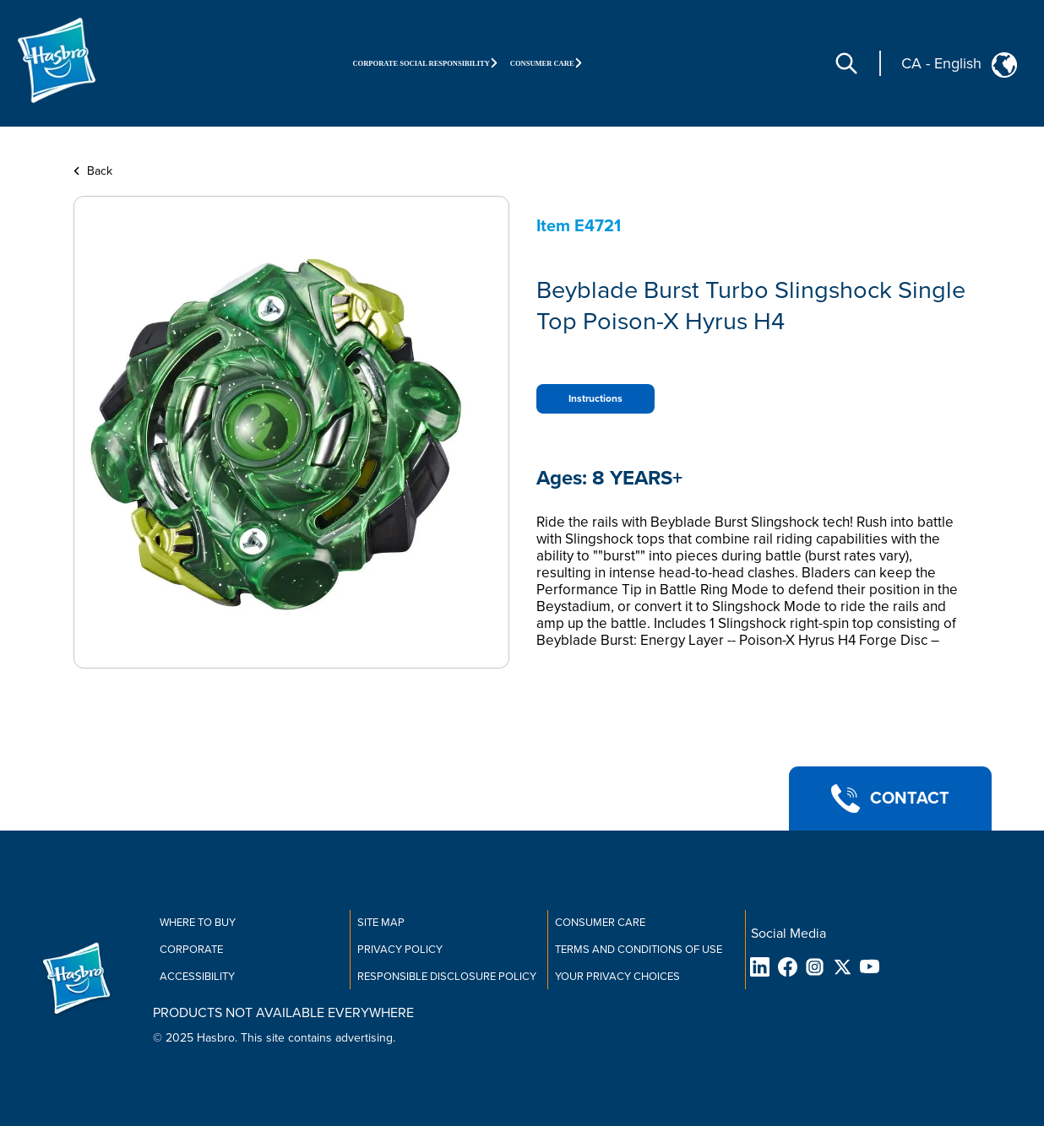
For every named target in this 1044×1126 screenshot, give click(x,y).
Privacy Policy (400, 949)
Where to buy (198, 922)
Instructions (595, 398)
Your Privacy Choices (617, 976)
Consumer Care (600, 922)
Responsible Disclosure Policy (446, 976)
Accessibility (197, 976)
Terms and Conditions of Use (638, 949)
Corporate (191, 949)
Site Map (381, 922)
